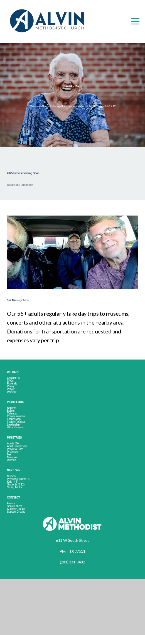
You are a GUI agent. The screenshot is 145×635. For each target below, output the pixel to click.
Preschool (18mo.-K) (25, 524)
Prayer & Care (19, 486)
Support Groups (20, 567)
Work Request (19, 460)
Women (13, 503)
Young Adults (18, 537)
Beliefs (12, 435)
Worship (14, 414)
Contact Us (16, 393)
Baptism (14, 431)
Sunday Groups (20, 563)
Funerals (14, 401)
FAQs (12, 397)
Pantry (13, 405)
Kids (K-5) (16, 529)
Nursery (13, 520)
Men (10, 494)
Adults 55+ (16, 478)
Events (13, 554)
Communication (21, 444)
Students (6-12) (20, 533)
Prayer (13, 410)
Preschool (16, 490)
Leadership (16, 456)
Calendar (15, 439)
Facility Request (21, 452)
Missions (14, 499)
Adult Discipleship (22, 482)
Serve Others (19, 558)
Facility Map (17, 448)
